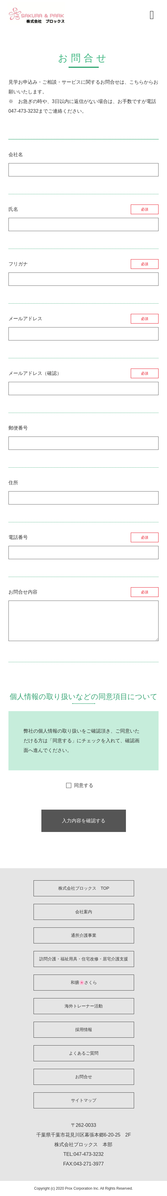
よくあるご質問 (83, 1053)
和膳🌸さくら (84, 982)
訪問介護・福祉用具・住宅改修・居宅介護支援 (83, 958)
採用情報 (83, 1029)
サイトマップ (83, 1100)
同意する (83, 785)
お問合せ (83, 1076)
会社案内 (83, 911)
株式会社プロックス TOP (83, 888)
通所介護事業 (83, 935)
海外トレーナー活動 (84, 1006)
